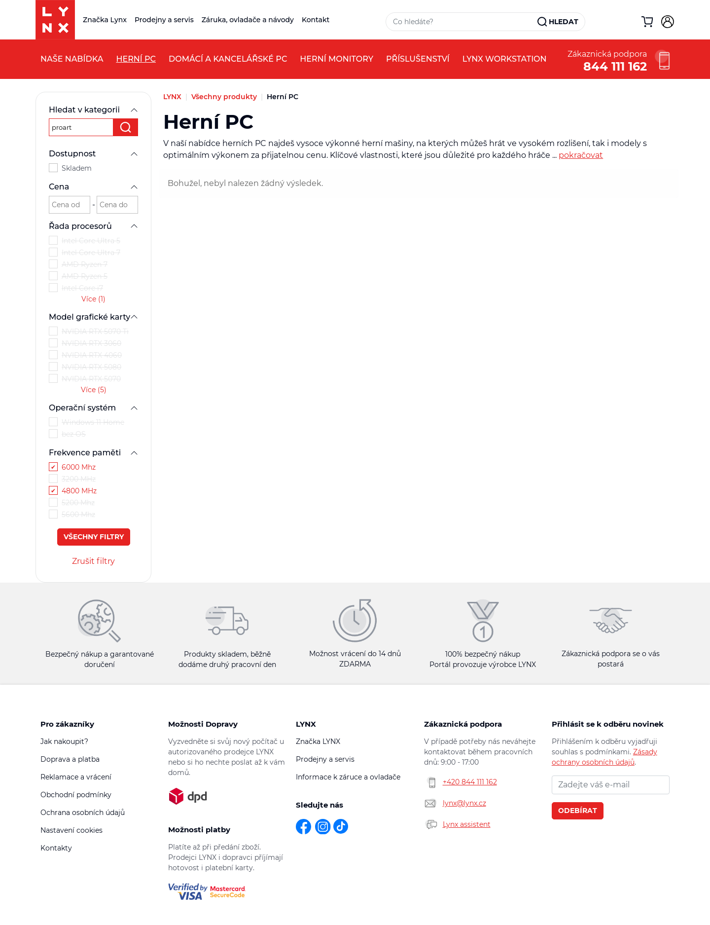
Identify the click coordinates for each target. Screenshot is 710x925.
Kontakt (315, 19)
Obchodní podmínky (75, 794)
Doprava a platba (70, 759)
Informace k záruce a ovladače (348, 777)
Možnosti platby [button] (199, 829)
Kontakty (56, 848)
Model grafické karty (93, 317)
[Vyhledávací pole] (462, 21)
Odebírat (577, 810)
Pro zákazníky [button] (67, 724)
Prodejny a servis (164, 19)
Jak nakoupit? (64, 741)
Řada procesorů (93, 226)
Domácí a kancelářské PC (228, 59)
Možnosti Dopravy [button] (203, 724)
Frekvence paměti (93, 452)
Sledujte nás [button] (319, 805)
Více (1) (93, 299)
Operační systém (93, 407)
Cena (93, 186)
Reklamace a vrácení (75, 777)
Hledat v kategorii (93, 109)
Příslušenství (418, 59)
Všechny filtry (94, 536)
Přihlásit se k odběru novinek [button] (608, 724)
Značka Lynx (105, 19)
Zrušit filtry (93, 561)
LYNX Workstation (504, 59)
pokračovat (581, 155)
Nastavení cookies (71, 830)
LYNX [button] (306, 724)
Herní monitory (336, 59)
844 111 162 (615, 65)
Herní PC (136, 59)
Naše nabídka (71, 59)
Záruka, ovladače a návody (248, 19)
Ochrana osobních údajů (82, 812)
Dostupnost (93, 153)
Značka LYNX (318, 741)
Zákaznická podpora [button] (463, 724)
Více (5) (93, 389)
